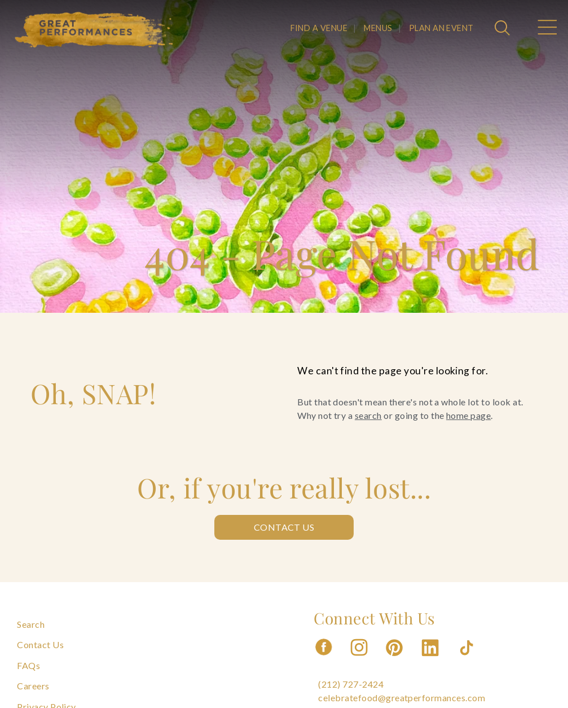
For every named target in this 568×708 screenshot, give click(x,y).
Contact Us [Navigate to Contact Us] (40, 644)
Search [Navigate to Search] (31, 624)
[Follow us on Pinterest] (395, 659)
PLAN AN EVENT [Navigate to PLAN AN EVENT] (441, 28)
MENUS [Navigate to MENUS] (378, 28)
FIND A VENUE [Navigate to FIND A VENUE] (319, 28)
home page (468, 415)
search (368, 415)
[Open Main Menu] (546, 29)
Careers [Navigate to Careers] (33, 685)
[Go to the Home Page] (94, 29)
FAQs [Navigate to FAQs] (28, 665)
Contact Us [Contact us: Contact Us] (284, 527)
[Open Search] (504, 29)
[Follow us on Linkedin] (431, 659)
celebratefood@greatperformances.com (401, 697)
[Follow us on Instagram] (360, 659)
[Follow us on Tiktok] (467, 659)
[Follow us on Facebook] (324, 659)
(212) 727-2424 (351, 684)
